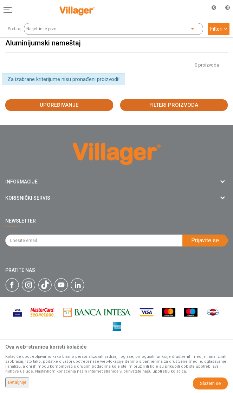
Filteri (218, 29)
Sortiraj (14, 28)
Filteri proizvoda (173, 105)
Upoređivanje (59, 105)
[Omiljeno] (209, 9)
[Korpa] (224, 17)
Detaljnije (17, 382)
